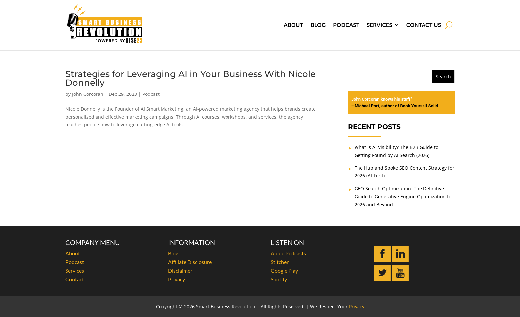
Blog (318, 24)
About (293, 24)
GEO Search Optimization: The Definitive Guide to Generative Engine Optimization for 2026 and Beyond (404, 196)
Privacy (176, 279)
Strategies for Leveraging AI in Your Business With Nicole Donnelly (190, 78)
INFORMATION (191, 242)
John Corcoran (87, 94)
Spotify (279, 279)
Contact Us (423, 24)
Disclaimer (180, 270)
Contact (74, 279)
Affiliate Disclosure (190, 262)
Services (379, 24)
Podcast (346, 24)
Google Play (284, 270)
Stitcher (280, 262)
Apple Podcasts (288, 253)
